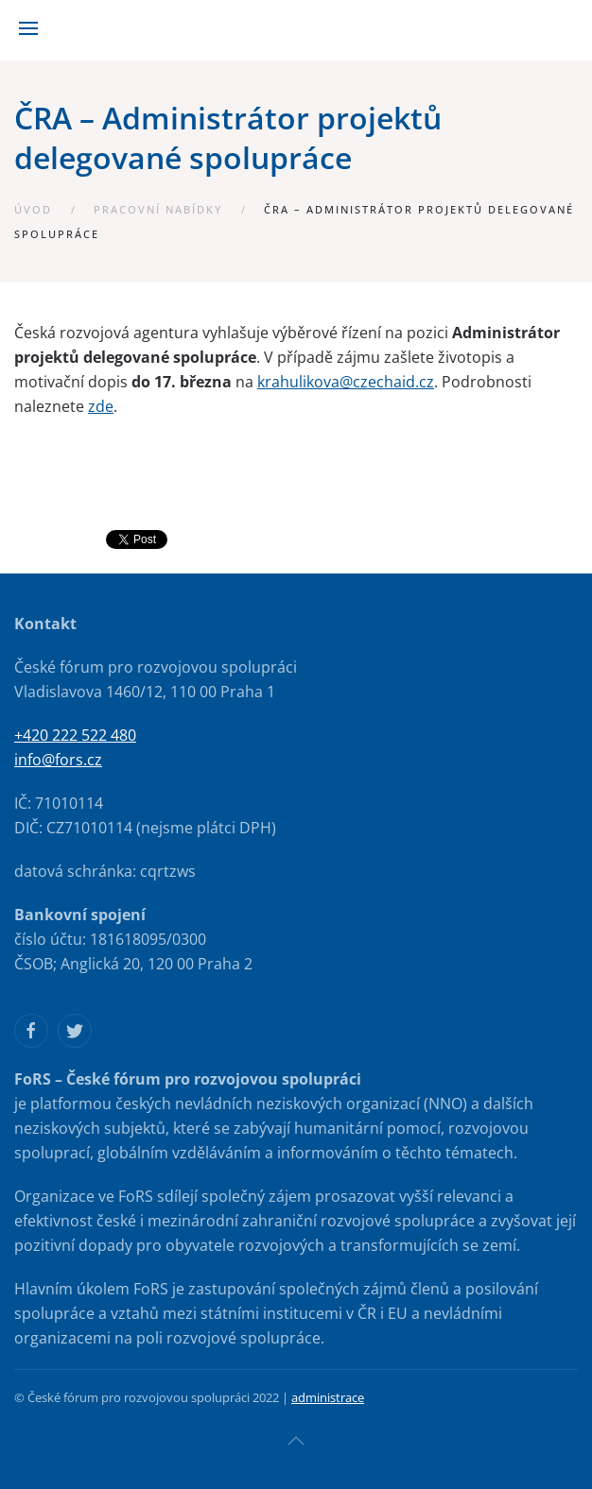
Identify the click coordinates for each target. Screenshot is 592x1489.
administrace (327, 1397)
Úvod (33, 209)
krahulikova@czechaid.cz (345, 381)
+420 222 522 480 (75, 735)
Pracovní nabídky (158, 209)
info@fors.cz (58, 759)
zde (100, 406)
